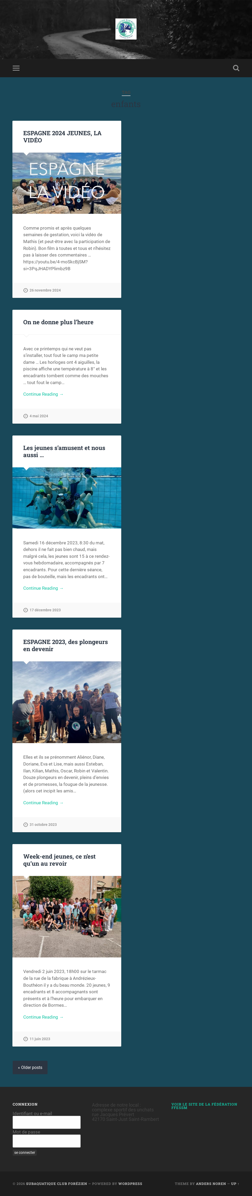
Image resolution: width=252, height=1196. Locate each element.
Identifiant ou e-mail (32, 1113)
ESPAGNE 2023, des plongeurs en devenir (65, 645)
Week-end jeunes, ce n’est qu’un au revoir (59, 859)
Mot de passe (26, 1132)
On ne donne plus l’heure (58, 322)
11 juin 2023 (40, 1039)
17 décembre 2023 (45, 610)
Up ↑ (235, 1184)
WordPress (130, 1184)
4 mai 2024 (39, 416)
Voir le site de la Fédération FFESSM (204, 1106)
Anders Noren (211, 1184)
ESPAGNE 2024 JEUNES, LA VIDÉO (62, 136)
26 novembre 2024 (45, 290)
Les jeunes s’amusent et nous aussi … (64, 451)
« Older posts (30, 1067)
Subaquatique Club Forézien (56, 1184)
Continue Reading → (43, 394)
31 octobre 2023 (43, 824)
